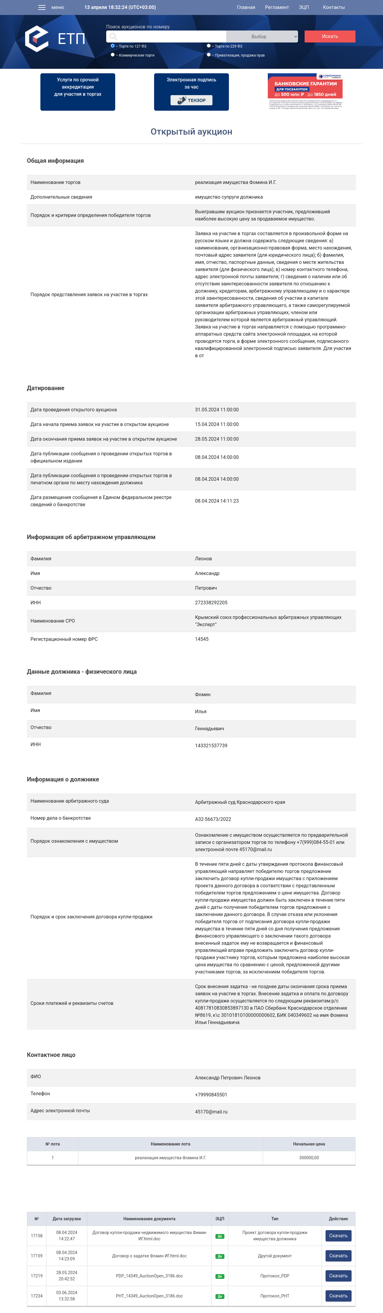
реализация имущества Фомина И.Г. (170, 1157)
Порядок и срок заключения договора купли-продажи (92, 917)
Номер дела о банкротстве (61, 818)
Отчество (41, 727)
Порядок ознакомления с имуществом (74, 841)
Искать (330, 36)
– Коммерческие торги (135, 55)
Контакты (334, 7)
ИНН (36, 744)
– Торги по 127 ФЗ (131, 46)
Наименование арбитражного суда (70, 801)
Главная (246, 7)
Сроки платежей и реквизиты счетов (72, 1003)
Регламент (277, 7)
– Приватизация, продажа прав (238, 55)
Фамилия (41, 693)
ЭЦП (304, 7)
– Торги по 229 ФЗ (227, 46)
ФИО (36, 1076)
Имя (35, 710)
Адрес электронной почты (60, 1110)
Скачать (338, 1236)
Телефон (40, 1093)
